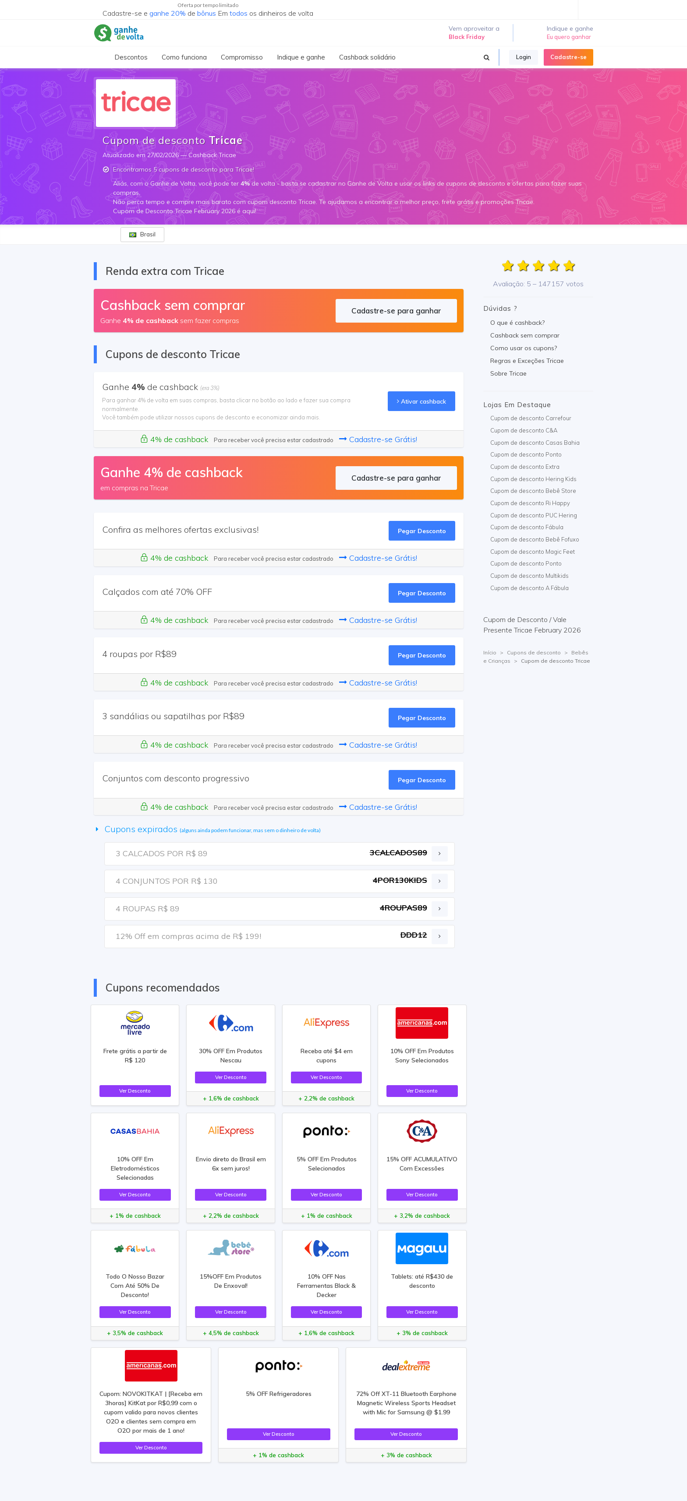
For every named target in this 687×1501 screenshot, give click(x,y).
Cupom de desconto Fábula (526, 527)
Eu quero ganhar (569, 36)
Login (523, 56)
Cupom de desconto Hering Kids (533, 478)
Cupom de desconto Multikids (529, 575)
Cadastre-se (568, 56)
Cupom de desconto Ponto (526, 454)
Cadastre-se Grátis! (378, 439)
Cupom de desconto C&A (523, 430)
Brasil (142, 234)
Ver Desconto (135, 1090)
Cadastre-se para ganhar (396, 310)
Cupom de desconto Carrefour (530, 418)
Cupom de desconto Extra (525, 466)
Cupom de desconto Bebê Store (533, 490)
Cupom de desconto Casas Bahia (535, 442)
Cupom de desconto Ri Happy (530, 502)
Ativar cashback (421, 401)
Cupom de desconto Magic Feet (532, 551)
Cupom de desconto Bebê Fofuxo (534, 539)
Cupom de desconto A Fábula (529, 587)
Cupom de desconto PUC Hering (533, 515)
